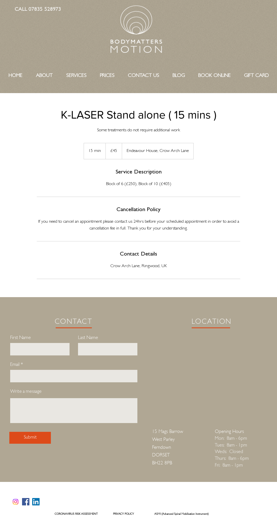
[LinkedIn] (36, 501)
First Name (20, 338)
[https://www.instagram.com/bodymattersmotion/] (15, 501)
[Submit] (30, 438)
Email (15, 364)
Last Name (88, 338)
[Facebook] (25, 501)
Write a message (26, 391)
